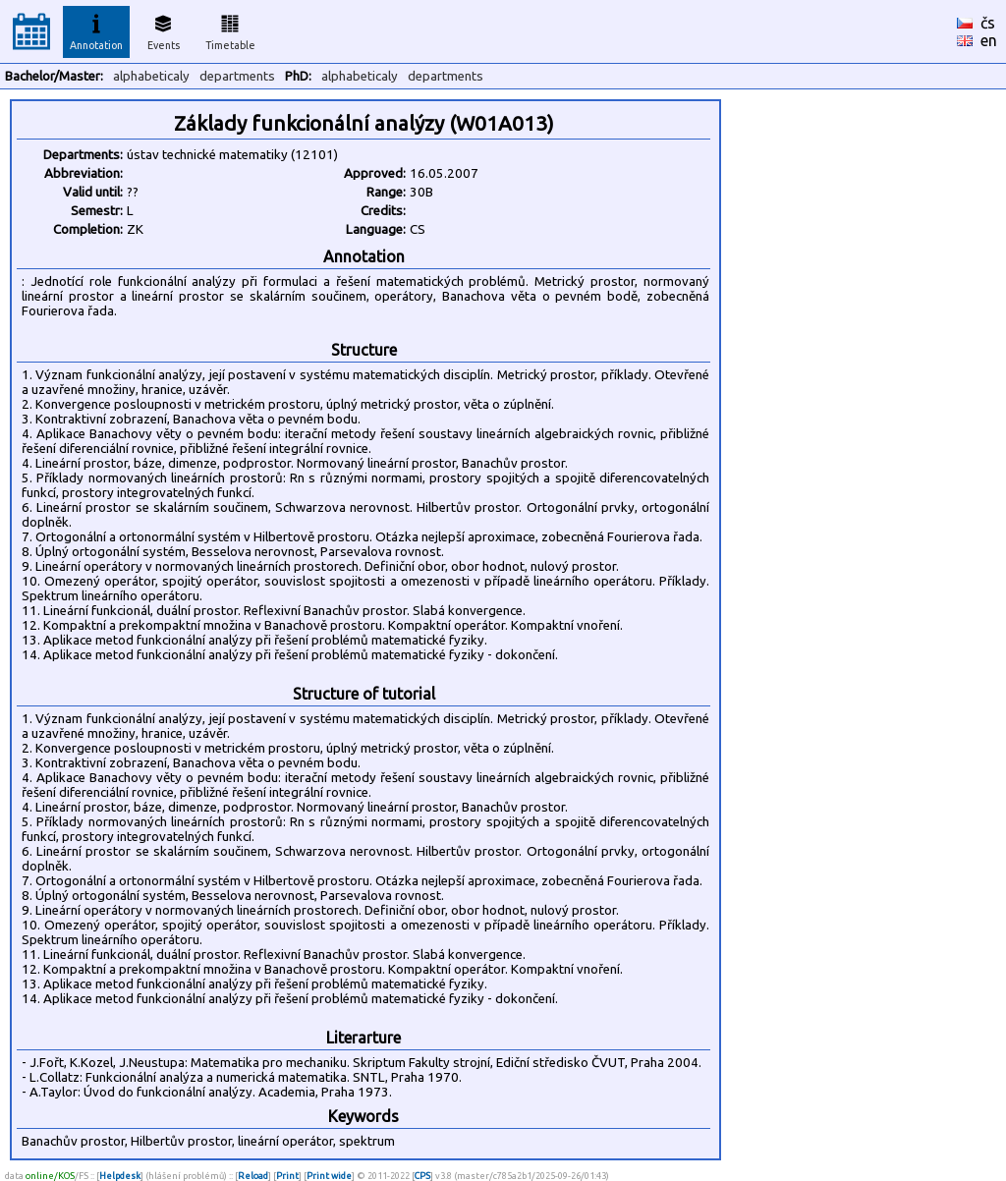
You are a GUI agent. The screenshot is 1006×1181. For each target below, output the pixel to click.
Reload (253, 1175)
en (988, 40)
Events (163, 29)
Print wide (329, 1175)
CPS (422, 1175)
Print (287, 1175)
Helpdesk (119, 1175)
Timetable (230, 29)
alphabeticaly (151, 76)
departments (237, 76)
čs (987, 22)
